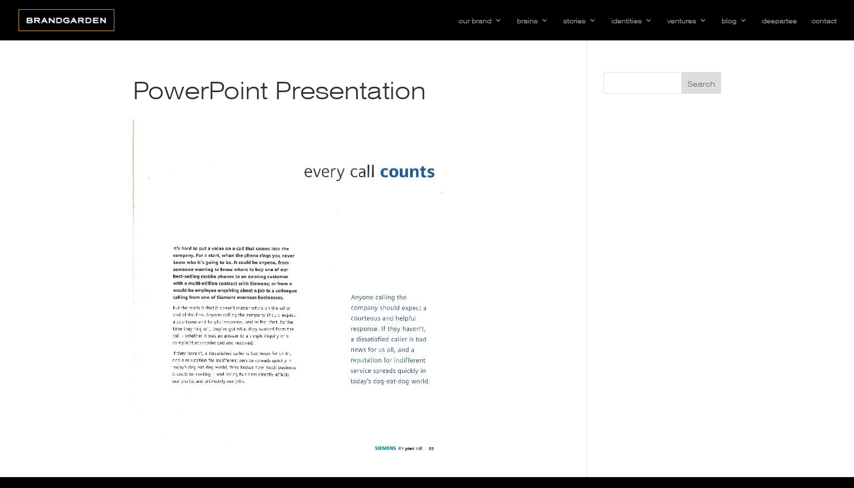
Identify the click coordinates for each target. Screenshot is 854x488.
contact (824, 20)
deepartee (779, 20)
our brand (475, 20)
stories (574, 20)
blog (729, 20)
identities (626, 20)
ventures (681, 20)
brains (527, 20)
